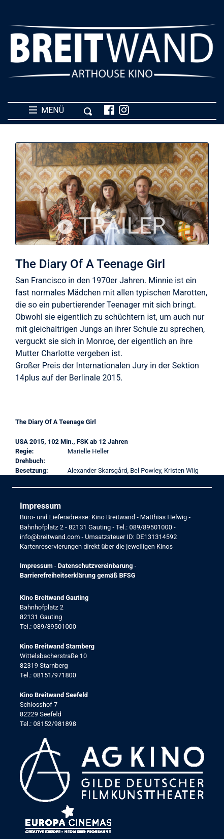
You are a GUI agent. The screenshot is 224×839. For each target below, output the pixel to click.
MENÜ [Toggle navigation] (60, 110)
